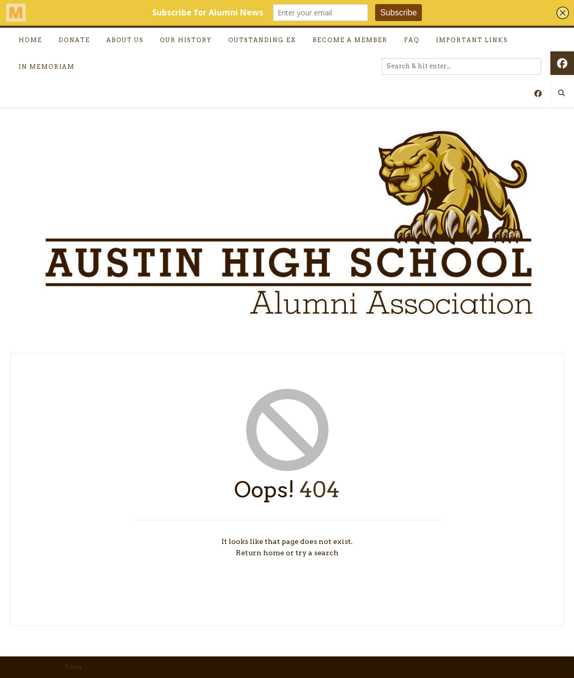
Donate (74, 40)
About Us (124, 40)
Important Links (472, 40)
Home (30, 40)
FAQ (411, 40)
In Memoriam (46, 66)
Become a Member (349, 40)
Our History (186, 40)
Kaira (73, 666)
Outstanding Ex (262, 40)
